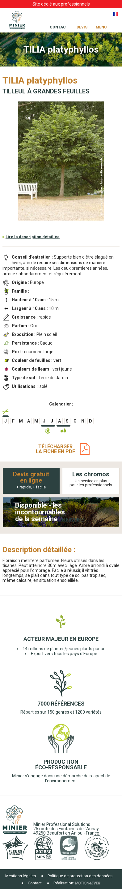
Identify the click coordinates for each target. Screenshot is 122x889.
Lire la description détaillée (33, 236)
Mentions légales (20, 876)
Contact (35, 883)
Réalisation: (63, 883)
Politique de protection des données (80, 876)
